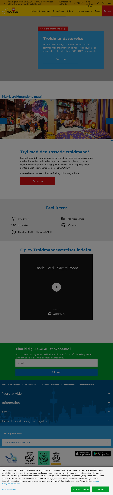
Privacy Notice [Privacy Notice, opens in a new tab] (14, 484)
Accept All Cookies (81, 489)
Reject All (100, 489)
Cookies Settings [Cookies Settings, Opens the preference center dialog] (9, 489)
